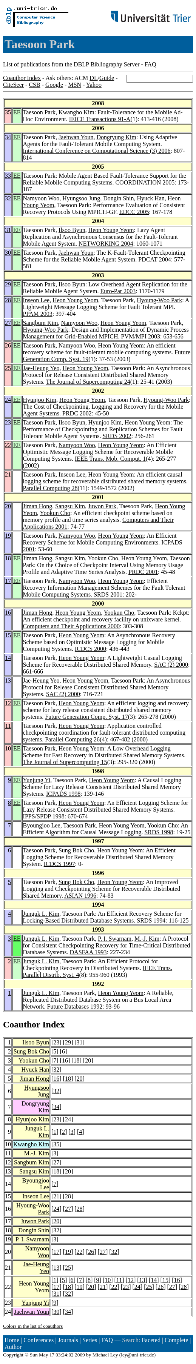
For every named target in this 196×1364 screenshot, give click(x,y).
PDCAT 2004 (154, 259)
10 (8, 748)
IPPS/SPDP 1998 (44, 816)
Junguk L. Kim (41, 913)
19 (8, 535)
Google (54, 85)
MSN (74, 85)
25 (8, 368)
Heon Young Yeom (111, 230)
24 (8, 400)
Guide (106, 78)
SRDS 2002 (116, 436)
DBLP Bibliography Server (107, 64)
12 (8, 703)
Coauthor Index (22, 78)
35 (8, 112)
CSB (34, 85)
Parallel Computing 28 (50, 488)
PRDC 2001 (143, 572)
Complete (176, 1340)
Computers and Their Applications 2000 (71, 626)
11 (8, 726)
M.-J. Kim (146, 938)
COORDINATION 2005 (144, 182)
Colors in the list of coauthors (33, 1326)
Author (13, 1347)
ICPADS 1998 (63, 793)
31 (8, 230)
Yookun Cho (55, 513)
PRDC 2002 (77, 413)
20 (8, 506)
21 (8, 474)
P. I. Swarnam (114, 938)
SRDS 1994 (151, 920)
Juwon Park (102, 506)
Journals (68, 1340)
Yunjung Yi (37, 780)
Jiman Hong (37, 506)
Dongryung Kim (116, 137)
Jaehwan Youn (76, 137)
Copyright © (16, 1355)
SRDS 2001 (108, 594)
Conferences (38, 1340)
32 (8, 198)
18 (8, 558)
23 (8, 422)
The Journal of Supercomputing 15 (65, 762)
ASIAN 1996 (80, 895)
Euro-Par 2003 (118, 291)
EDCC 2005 (134, 212)
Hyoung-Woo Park (159, 300)
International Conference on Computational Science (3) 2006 (97, 151)
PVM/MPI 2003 (140, 336)
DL (93, 78)
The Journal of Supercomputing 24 (88, 381)
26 (8, 345)
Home (12, 1340)
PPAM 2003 (37, 314)
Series (89, 1340)
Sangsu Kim (70, 506)
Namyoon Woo (41, 198)
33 (8, 175)
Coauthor (21, 1024)
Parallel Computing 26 (72, 739)
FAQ (150, 64)
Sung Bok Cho (76, 850)
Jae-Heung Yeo (41, 368)
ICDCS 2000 (90, 649)
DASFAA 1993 (88, 952)
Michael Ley (105, 1355)
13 (8, 680)
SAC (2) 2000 (171, 664)
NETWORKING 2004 (106, 243)
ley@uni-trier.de (137, 1355)
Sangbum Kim (40, 323)
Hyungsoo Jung (81, 198)
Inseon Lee (36, 300)
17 (8, 581)
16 (8, 612)
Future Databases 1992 (75, 1006)
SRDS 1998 (158, 832)
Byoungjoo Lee (41, 825)
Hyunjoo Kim (39, 400)
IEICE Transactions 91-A (100, 119)
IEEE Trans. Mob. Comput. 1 (110, 458)
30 (8, 252)
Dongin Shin (118, 198)
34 (8, 137)
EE (17, 112)
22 (8, 445)
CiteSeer (13, 85)
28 (8, 300)
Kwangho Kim (76, 112)
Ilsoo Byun (72, 230)
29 (8, 284)
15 (8, 635)
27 (8, 323)
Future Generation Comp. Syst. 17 (86, 717)
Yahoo (94, 85)
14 (8, 658)
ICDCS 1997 (59, 864)
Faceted (151, 1340)
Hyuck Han (151, 198)
